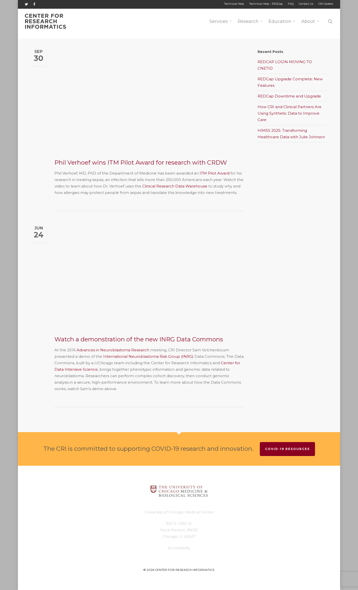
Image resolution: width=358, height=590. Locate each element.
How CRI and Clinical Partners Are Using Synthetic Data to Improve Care (289, 113)
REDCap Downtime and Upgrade (289, 96)
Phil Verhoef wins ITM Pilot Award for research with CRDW (140, 162)
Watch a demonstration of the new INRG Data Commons (138, 339)
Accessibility (179, 547)
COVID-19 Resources (287, 449)
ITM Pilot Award (214, 173)
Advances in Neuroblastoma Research (113, 350)
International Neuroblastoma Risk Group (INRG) (148, 356)
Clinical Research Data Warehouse (174, 186)
